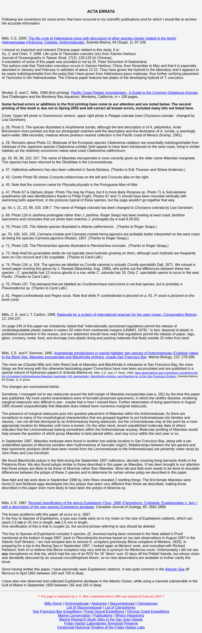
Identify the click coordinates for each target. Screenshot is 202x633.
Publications (102, 615)
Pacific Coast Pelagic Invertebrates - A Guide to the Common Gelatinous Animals (134, 93)
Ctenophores (147, 603)
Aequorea (99, 603)
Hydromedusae (77, 603)
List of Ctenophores (120, 607)
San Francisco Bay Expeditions (57, 611)
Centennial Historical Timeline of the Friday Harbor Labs (101, 627)
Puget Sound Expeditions (104, 611)
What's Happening (129, 615)
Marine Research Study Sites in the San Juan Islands (101, 619)
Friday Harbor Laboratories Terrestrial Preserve (101, 623)
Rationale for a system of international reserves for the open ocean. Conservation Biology (126, 314)
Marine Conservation (74, 615)
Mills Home (53, 603)
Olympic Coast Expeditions (148, 611)
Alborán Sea (174, 569)
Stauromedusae (121, 603)
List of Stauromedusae (84, 607)
